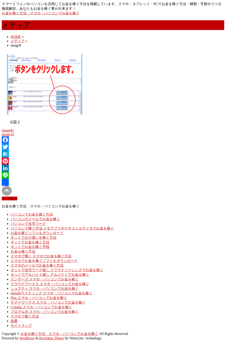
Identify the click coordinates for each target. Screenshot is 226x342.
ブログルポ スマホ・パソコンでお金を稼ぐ (45, 312)
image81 (8, 130)
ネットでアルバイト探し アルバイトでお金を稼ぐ (50, 274)
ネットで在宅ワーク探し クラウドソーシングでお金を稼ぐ (57, 270)
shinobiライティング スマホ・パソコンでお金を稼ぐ (51, 293)
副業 (14, 321)
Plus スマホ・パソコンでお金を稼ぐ (39, 298)
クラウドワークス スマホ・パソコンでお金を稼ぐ (50, 284)
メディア (18, 41)
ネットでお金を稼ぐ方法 (30, 242)
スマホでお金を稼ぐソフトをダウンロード (44, 261)
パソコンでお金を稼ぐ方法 (32, 214)
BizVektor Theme (51, 338)
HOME (16, 37)
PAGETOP (9, 198)
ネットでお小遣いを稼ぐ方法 (33, 237)
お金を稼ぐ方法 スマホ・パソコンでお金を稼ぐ (40, 13)
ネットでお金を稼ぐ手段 (30, 247)
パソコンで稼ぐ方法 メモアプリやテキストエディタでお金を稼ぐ (62, 228)
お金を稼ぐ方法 (23, 251)
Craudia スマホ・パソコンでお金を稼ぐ (41, 307)
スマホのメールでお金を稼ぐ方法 (37, 265)
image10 (8, 134)
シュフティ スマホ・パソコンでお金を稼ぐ (45, 288)
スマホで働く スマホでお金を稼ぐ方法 (41, 256)
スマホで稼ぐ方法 (25, 316)
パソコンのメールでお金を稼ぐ (35, 219)
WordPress (27, 338)
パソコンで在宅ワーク (28, 223)
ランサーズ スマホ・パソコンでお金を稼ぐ (45, 279)
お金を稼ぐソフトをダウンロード (37, 233)
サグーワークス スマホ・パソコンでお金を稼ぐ (48, 302)
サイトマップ (21, 325)
